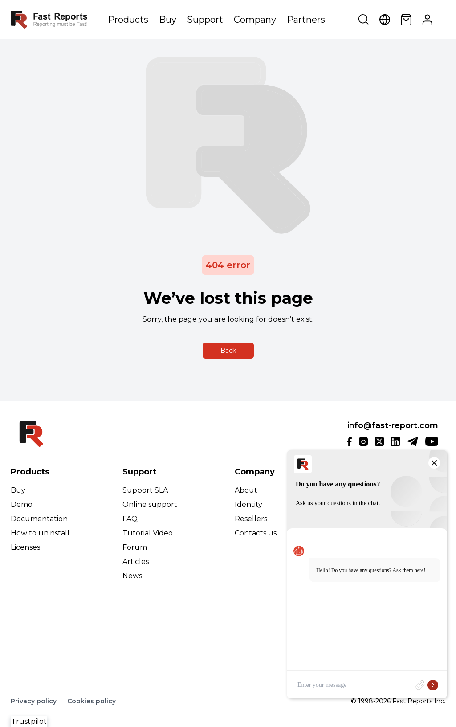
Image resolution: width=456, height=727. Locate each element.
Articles (135, 561)
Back (228, 351)
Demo (22, 504)
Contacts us (256, 533)
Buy (167, 19)
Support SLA (145, 490)
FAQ (130, 519)
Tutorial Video (147, 533)
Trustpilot (29, 721)
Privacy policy (34, 701)
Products (128, 19)
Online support (149, 504)
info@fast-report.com (392, 425)
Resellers (251, 519)
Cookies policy (91, 701)
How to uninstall (40, 533)
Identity (248, 504)
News (132, 576)
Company (255, 19)
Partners (306, 19)
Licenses (25, 547)
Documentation (39, 519)
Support (205, 19)
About (246, 490)
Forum (134, 547)
